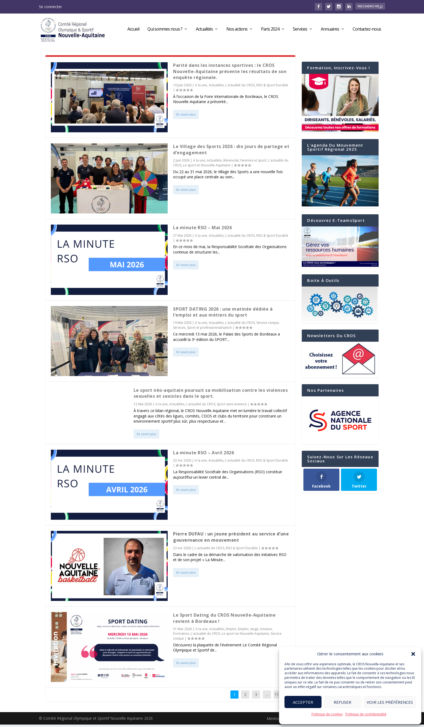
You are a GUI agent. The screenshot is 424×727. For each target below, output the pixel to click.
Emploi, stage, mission (255, 631)
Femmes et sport (253, 162)
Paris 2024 (270, 30)
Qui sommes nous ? (164, 30)
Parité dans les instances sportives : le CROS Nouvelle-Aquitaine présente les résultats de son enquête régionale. (229, 74)
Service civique (267, 325)
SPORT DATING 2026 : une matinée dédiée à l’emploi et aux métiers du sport (223, 314)
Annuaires (330, 30)
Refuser (342, 702)
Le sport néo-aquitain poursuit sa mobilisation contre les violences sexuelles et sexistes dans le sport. (211, 396)
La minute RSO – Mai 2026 (202, 230)
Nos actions (236, 30)
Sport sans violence (232, 406)
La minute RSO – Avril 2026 (203, 455)
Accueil (133, 30)
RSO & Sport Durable (272, 87)
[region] (340, 423)
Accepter (303, 702)
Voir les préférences (390, 702)
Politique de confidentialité (365, 714)
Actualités (204, 30)
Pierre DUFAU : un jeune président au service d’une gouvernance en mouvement (231, 539)
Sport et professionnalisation (209, 330)
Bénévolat (231, 162)
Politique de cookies (327, 714)
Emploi (231, 631)
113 (277, 696)
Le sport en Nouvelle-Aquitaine (206, 167)
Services (300, 30)
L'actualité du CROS (240, 87)
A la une (201, 87)
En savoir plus (186, 117)
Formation (181, 636)
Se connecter (50, 6)
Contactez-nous (367, 30)
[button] (413, 654)
